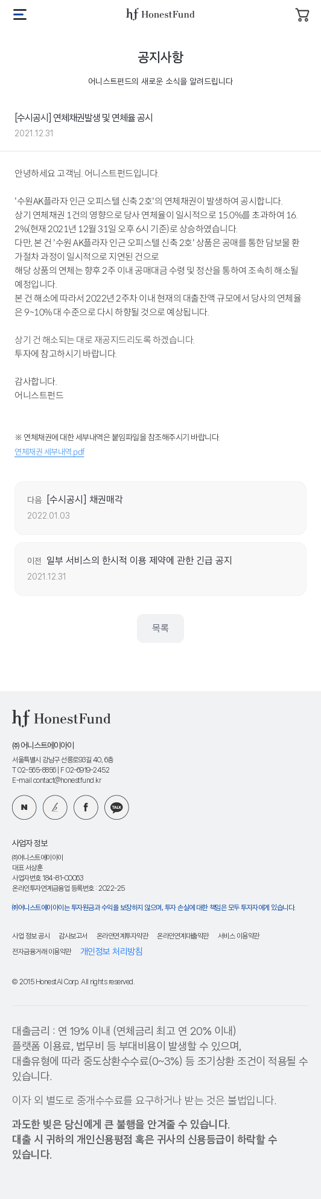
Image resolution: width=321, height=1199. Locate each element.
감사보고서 (73, 936)
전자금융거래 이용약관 (41, 952)
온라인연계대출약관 (183, 936)
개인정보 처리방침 (111, 952)
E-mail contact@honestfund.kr (56, 780)
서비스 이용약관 (238, 936)
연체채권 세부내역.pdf (49, 452)
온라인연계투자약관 (122, 936)
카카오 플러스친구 (116, 807)
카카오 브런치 (55, 807)
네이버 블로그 (24, 807)
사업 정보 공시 (30, 936)
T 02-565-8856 (34, 770)
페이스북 (86, 807)
